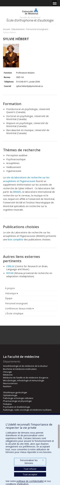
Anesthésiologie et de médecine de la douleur (25, 366)
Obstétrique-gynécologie (15, 392)
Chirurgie (7, 371)
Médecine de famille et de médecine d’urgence (25, 377)
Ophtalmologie (10, 395)
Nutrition (7, 386)
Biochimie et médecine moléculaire (20, 369)
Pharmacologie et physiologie (17, 401)
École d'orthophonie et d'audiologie (30, 20)
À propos (10, 288)
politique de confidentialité (30, 481)
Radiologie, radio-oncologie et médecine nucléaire (27, 409)
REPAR (9, 273)
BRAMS (17, 191)
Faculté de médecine (30, 17)
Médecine (8, 374)
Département (18, 29)
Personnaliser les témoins (31, 462)
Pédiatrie (7, 404)
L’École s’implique (14, 313)
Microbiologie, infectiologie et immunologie (23, 380)
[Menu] (54, 3)
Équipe (8, 298)
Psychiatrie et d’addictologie (16, 406)
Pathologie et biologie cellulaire (18, 398)
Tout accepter (30, 474)
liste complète (15, 239)
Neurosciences (10, 383)
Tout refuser (30, 468)
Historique (10, 293)
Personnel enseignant (37, 29)
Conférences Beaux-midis (18, 308)
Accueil (6, 29)
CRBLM (10, 266)
